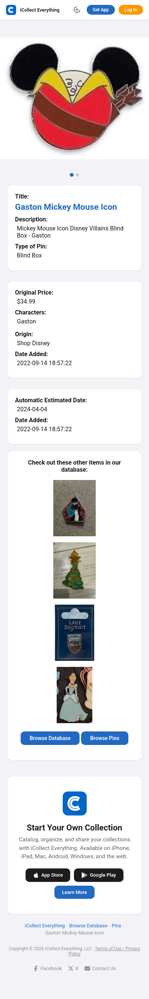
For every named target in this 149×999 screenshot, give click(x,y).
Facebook (47, 968)
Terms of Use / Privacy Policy (104, 951)
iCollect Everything (45, 925)
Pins (116, 925)
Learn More (74, 892)
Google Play (98, 875)
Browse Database (50, 738)
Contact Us (100, 968)
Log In (131, 9)
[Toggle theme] (77, 10)
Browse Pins (104, 738)
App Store (48, 875)
